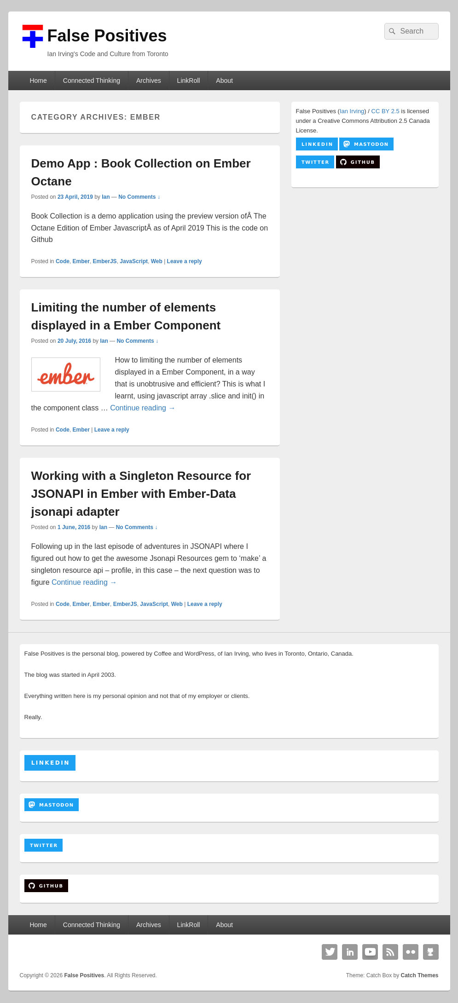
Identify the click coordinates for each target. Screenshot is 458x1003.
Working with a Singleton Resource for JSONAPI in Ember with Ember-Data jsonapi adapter (141, 494)
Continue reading (142, 408)
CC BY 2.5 (385, 111)
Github (431, 952)
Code (63, 261)
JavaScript (134, 261)
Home (37, 80)
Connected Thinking (91, 80)
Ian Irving (352, 111)
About (224, 80)
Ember (81, 261)
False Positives (107, 35)
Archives (148, 80)
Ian (106, 197)
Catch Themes (419, 975)
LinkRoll (188, 80)
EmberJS (105, 261)
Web (156, 261)
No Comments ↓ (139, 197)
